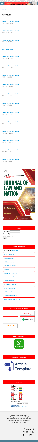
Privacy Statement (9, 288)
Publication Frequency (10, 273)
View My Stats (23, 407)
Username (6, 231)
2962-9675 (15, 251)
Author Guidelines (9, 258)
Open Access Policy (9, 277)
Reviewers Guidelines (10, 295)
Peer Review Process (10, 266)
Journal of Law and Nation (10, 21)
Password (6, 234)
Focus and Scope (9, 254)
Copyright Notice (9, 280)
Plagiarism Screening (10, 284)
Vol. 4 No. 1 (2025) (7, 49)
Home (4, 10)
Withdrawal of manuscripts (12, 299)
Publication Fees (8, 292)
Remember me (8, 236)
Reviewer (6, 269)
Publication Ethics (9, 262)
